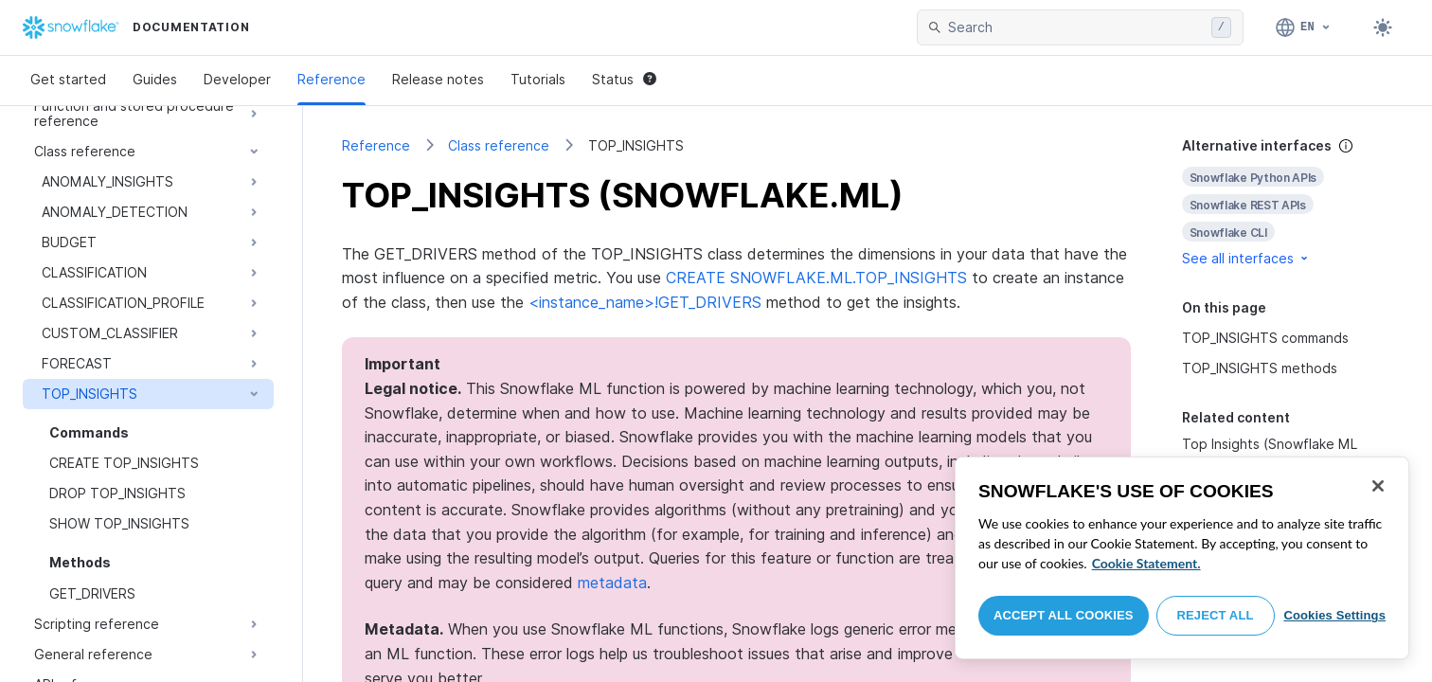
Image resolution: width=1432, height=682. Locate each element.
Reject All (1215, 615)
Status (624, 79)
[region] (1182, 558)
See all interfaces (1246, 258)
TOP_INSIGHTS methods (1259, 368)
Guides (155, 79)
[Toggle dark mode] (1383, 27)
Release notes (438, 79)
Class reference (498, 145)
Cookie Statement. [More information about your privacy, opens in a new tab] (1146, 563)
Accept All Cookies (1063, 615)
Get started (68, 79)
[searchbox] (1076, 27)
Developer (237, 79)
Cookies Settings (1334, 615)
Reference (331, 79)
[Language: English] (1303, 27)
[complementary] (1288, 202)
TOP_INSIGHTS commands (1265, 338)
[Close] (1378, 486)
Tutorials (537, 79)
